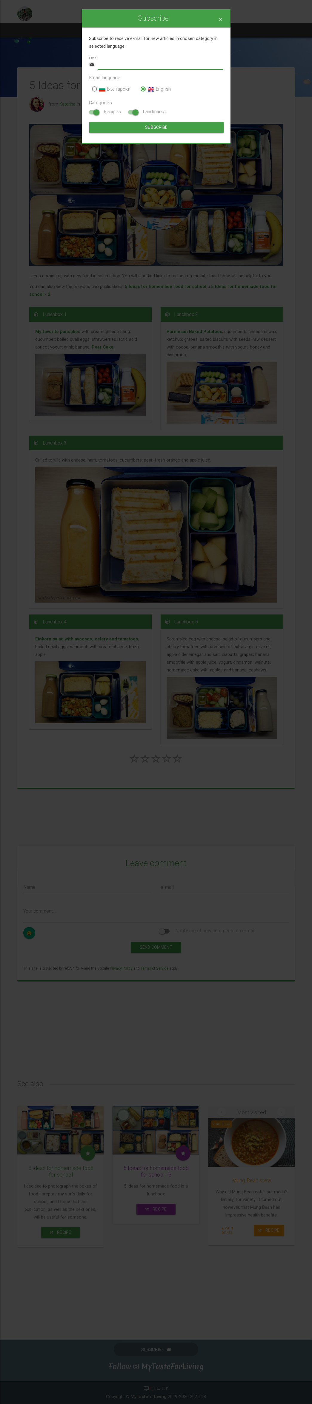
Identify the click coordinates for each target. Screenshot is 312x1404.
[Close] (220, 19)
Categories (100, 103)
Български (111, 89)
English (155, 89)
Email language (104, 78)
